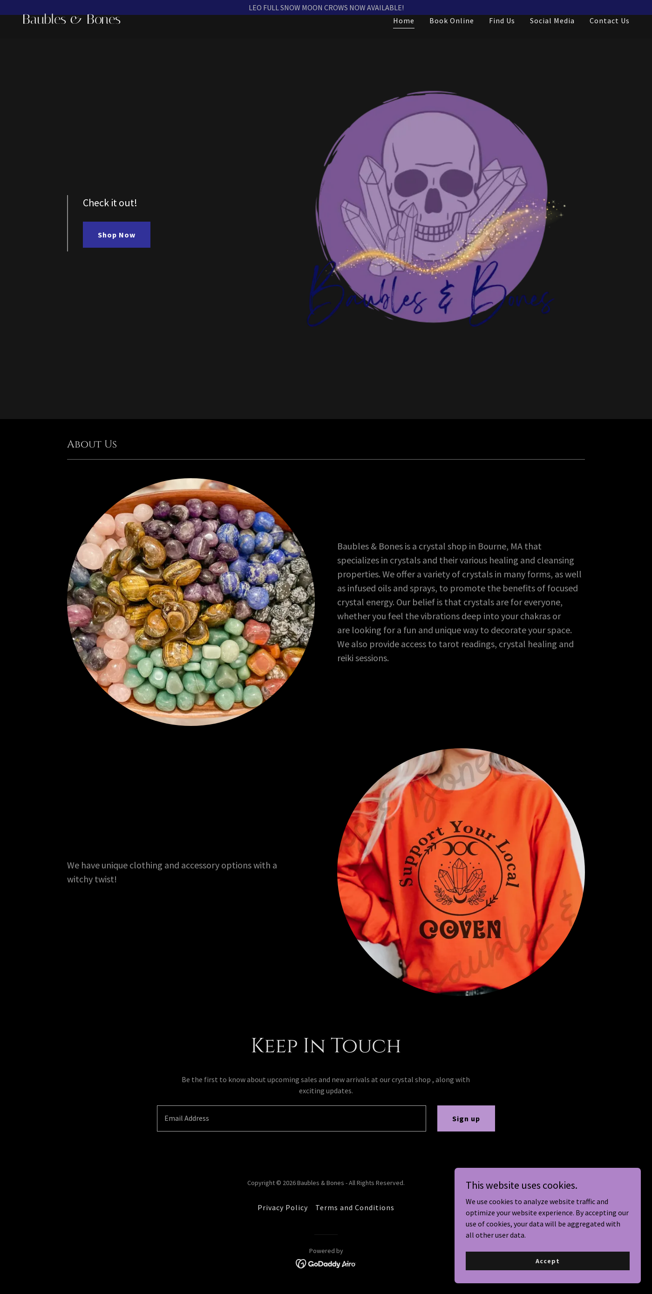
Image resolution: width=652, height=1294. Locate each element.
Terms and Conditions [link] (354, 1207)
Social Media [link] (552, 35)
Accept (547, 1260)
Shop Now (117, 234)
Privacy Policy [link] (283, 1207)
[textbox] (291, 1118)
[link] (170, 36)
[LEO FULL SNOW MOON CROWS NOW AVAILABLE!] (326, 7)
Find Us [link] (502, 35)
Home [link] (403, 35)
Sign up (466, 1118)
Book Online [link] (451, 35)
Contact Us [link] (610, 35)
